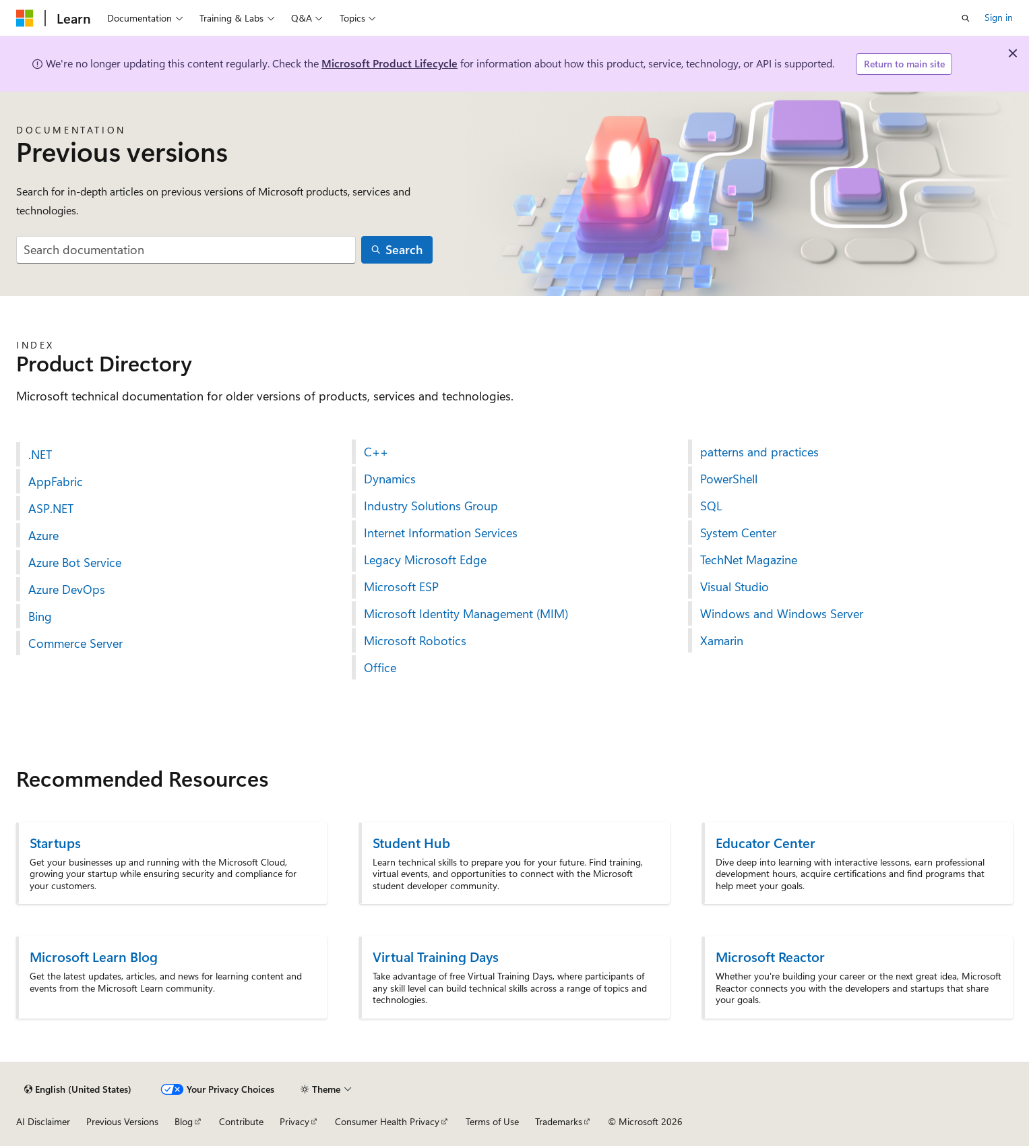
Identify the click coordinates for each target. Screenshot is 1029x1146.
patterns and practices (759, 452)
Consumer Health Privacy (387, 1121)
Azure (43, 535)
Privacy (294, 1121)
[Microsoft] (25, 18)
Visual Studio (734, 586)
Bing (40, 616)
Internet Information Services (441, 532)
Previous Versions (122, 1121)
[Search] (397, 250)
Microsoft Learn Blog (94, 956)
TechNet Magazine (748, 559)
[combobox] (186, 250)
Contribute (241, 1121)
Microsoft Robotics (415, 640)
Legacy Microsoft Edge (425, 559)
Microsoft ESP (401, 586)
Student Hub (411, 842)
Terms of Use (492, 1121)
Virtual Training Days (436, 956)
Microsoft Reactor (770, 956)
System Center (738, 532)
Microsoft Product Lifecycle (389, 63)
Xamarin (721, 640)
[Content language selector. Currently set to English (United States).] (77, 1089)
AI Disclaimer (43, 1121)
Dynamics (390, 479)
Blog (184, 1121)
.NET (40, 454)
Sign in (999, 17)
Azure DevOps (66, 589)
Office (380, 667)
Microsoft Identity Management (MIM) (466, 613)
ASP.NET (50, 508)
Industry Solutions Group (431, 505)
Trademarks (558, 1121)
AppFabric (55, 481)
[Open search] (965, 18)
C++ (376, 452)
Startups (55, 842)
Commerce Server (75, 643)
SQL (711, 505)
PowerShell (728, 479)
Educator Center (765, 842)
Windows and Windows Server (781, 613)
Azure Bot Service (74, 562)
